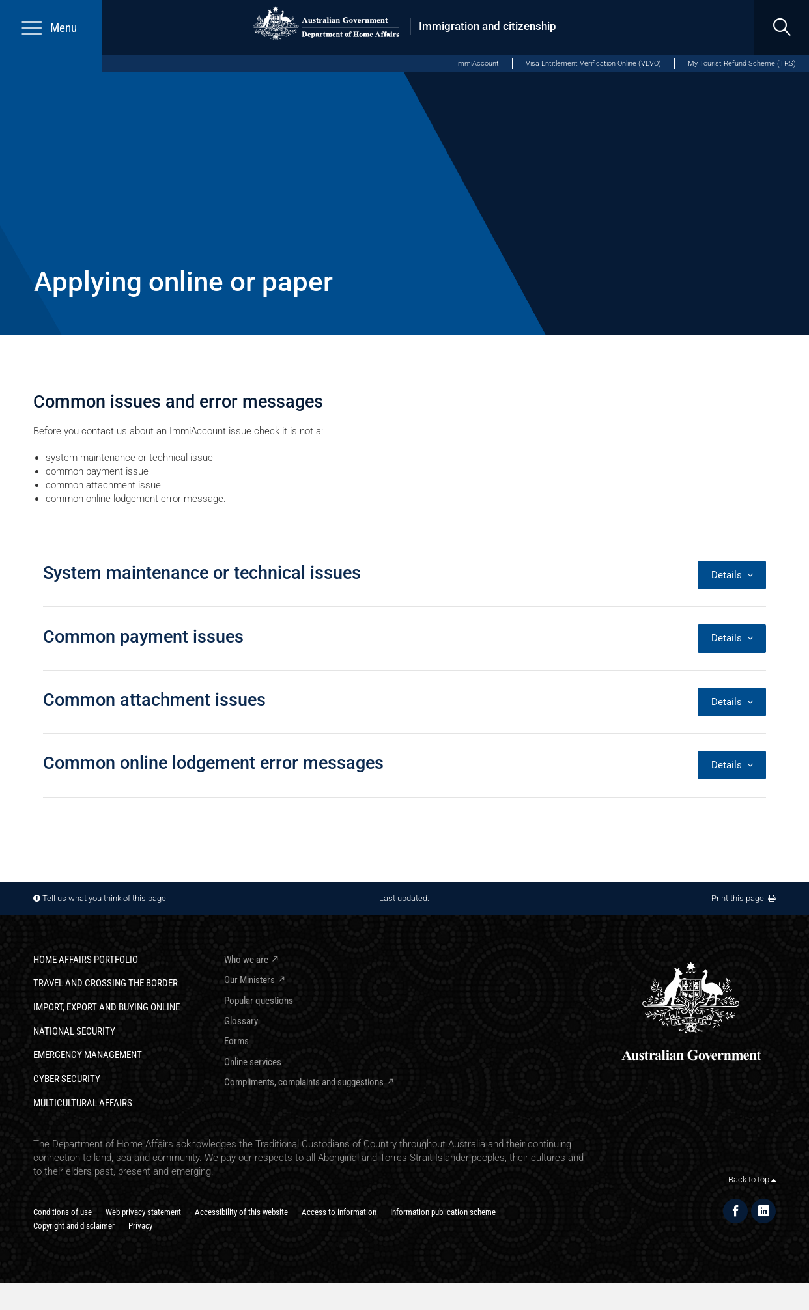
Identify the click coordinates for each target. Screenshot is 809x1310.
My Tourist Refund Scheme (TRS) (742, 63)
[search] (781, 27)
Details (732, 575)
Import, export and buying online (106, 1007)
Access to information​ (339, 1212)
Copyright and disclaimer (74, 1226)
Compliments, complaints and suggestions (304, 1082)
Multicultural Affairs (82, 1103)
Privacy (140, 1226)
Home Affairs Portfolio (85, 960)
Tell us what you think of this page (104, 898)
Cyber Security (66, 1079)
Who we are (246, 960)
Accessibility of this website (241, 1212)
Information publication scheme (443, 1212)
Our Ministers (249, 980)
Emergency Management (87, 1055)
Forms (236, 1041)
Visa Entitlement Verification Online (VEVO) (593, 63)
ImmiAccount (477, 63)
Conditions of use (62, 1212)
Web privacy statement (143, 1212)
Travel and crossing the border (105, 983)
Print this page (743, 898)
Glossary (241, 1021)
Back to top (752, 1179)
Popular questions (258, 1001)
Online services (252, 1062)
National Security (74, 1031)
